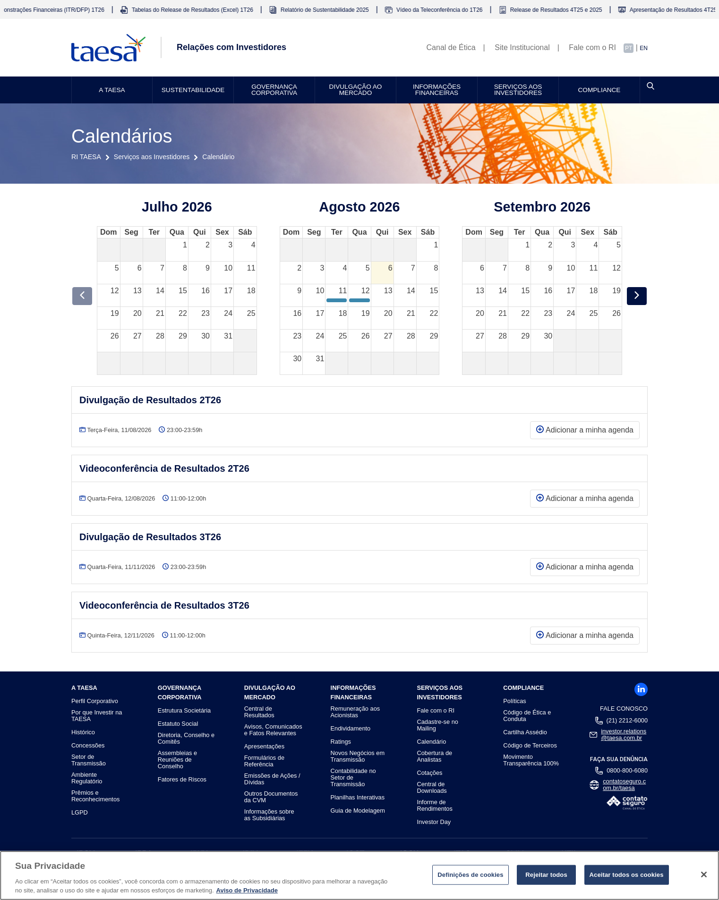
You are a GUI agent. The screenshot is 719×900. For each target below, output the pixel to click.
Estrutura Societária (184, 710)
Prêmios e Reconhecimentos (95, 796)
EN (644, 48)
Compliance (599, 89)
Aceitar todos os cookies (627, 874)
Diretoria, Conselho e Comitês (186, 738)
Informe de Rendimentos (434, 805)
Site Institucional (522, 47)
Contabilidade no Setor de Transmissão (353, 778)
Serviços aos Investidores (518, 90)
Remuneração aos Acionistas (355, 712)
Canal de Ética (451, 47)
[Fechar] (703, 874)
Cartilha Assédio (525, 732)
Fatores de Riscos (182, 779)
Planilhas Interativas (358, 797)
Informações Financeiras (437, 90)
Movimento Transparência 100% (531, 760)
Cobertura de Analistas (434, 756)
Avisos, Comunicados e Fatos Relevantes (273, 730)
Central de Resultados (259, 712)
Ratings (341, 742)
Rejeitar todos (546, 874)
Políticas (514, 701)
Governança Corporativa (274, 90)
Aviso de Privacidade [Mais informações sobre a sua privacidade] (247, 890)
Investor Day (434, 822)
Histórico (83, 732)
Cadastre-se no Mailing (437, 725)
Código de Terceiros (530, 745)
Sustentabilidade (193, 89)
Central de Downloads (431, 787)
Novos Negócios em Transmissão (358, 756)
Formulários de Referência (264, 761)
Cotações (429, 773)
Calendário (431, 742)
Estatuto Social (178, 724)
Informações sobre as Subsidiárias (269, 815)
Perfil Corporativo (94, 701)
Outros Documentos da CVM (271, 797)
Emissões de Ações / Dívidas (272, 779)
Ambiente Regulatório (86, 778)
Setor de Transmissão (88, 760)
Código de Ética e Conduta (527, 715)
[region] (359, 875)
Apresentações (264, 746)
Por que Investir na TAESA (96, 715)
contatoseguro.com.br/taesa (624, 784)
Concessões (87, 745)
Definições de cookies (470, 874)
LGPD (79, 812)
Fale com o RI (592, 47)
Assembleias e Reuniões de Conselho (177, 760)
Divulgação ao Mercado (355, 90)
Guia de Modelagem (358, 810)
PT (628, 48)
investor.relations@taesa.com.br (623, 734)
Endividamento (351, 728)
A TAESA (112, 89)
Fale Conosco (624, 708)
